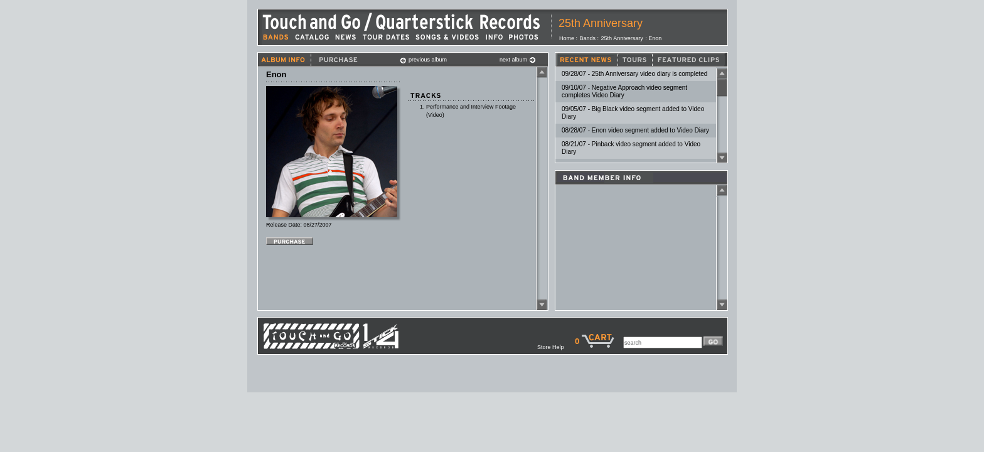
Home (566, 38)
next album (518, 59)
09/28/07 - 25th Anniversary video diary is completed (634, 73)
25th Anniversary (601, 23)
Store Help (556, 347)
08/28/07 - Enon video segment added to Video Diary (635, 130)
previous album (423, 59)
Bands (588, 38)
